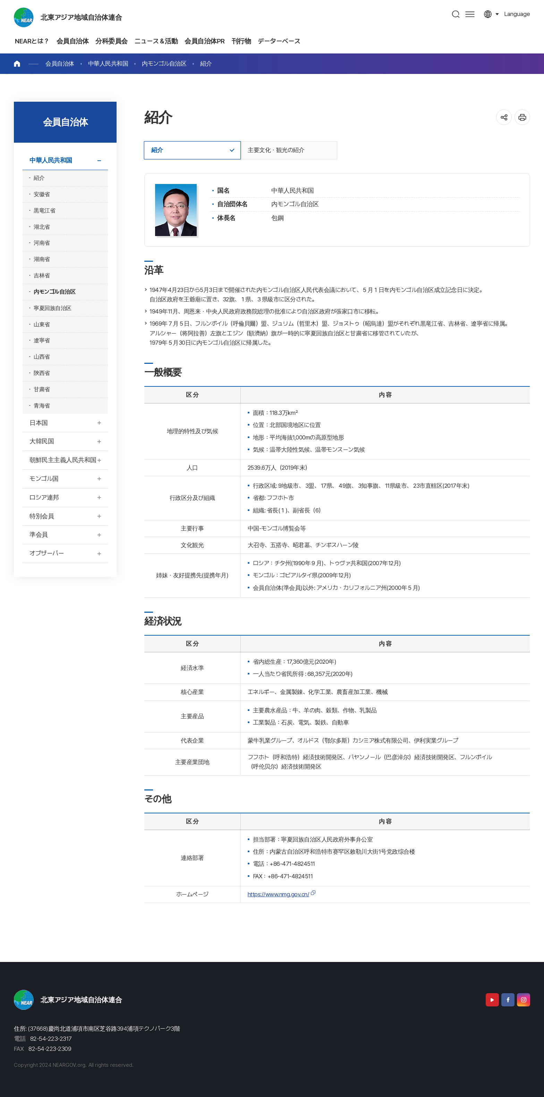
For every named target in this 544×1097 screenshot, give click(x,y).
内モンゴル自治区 (164, 63)
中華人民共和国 (108, 63)
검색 (456, 14)
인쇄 (522, 117)
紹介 (206, 63)
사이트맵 (470, 14)
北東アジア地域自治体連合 (81, 17)
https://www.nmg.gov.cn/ (278, 894)
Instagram (523, 999)
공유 (504, 117)
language (517, 13)
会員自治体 (59, 63)
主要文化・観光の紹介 (276, 149)
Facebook (508, 999)
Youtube (492, 999)
